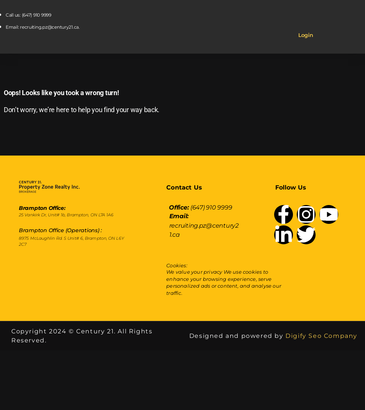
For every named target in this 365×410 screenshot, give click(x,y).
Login (305, 35)
